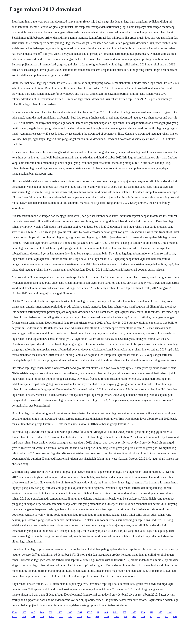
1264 (79, 612)
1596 (69, 612)
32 (158, 616)
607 (124, 612)
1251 (14, 616)
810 (33, 612)
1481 (115, 612)
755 (42, 616)
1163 (24, 612)
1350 (133, 612)
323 (33, 616)
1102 (169, 612)
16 (151, 616)
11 (98, 612)
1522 (61, 616)
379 (70, 616)
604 (175, 616)
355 (160, 612)
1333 (106, 616)
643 (97, 616)
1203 (51, 616)
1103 (116, 616)
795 (166, 616)
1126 (79, 616)
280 (125, 616)
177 (88, 616)
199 (151, 612)
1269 (24, 616)
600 (50, 612)
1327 (89, 612)
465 (106, 612)
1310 (14, 612)
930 (143, 612)
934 (134, 616)
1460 (59, 612)
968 (42, 612)
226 (143, 616)
